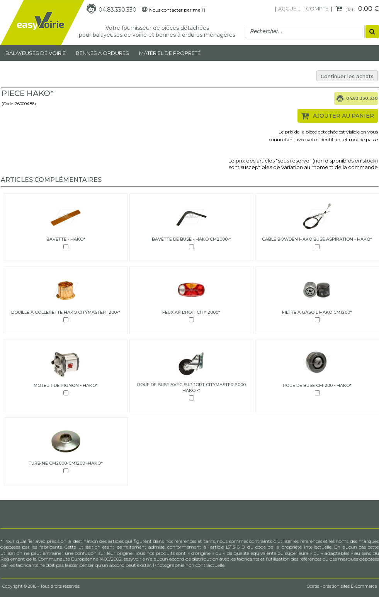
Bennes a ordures (102, 53)
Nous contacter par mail (176, 10)
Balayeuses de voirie (35, 53)
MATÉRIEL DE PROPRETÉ (170, 53)
